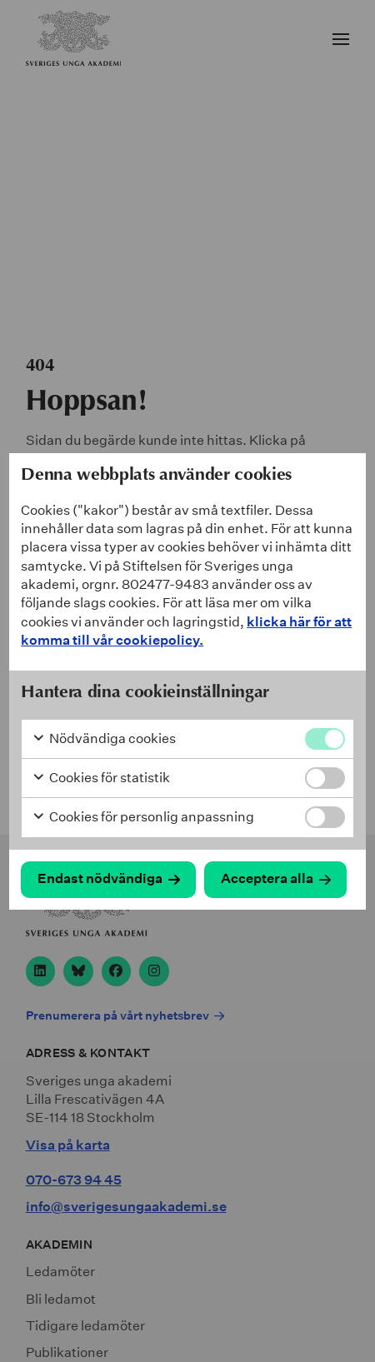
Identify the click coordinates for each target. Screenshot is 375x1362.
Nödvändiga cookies (104, 739)
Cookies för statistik (101, 778)
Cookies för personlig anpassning (143, 817)
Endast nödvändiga (100, 878)
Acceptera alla (267, 878)
